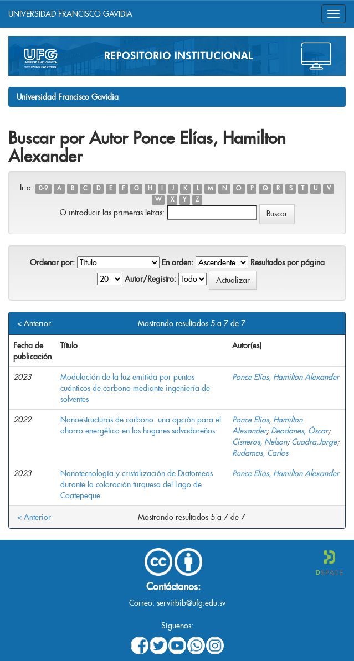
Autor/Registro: (150, 279)
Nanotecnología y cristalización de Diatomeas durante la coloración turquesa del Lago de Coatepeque (136, 484)
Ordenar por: (52, 262)
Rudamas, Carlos (260, 453)
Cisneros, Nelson (259, 442)
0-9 (43, 188)
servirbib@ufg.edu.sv (191, 603)
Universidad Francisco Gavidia (68, 97)
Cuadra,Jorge (314, 442)
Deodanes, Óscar (299, 431)
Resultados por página (287, 262)
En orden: (177, 262)
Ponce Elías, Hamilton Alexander (285, 377)
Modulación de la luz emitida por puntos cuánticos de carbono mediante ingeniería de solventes (135, 388)
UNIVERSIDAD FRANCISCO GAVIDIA (70, 14)
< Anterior (34, 323)
